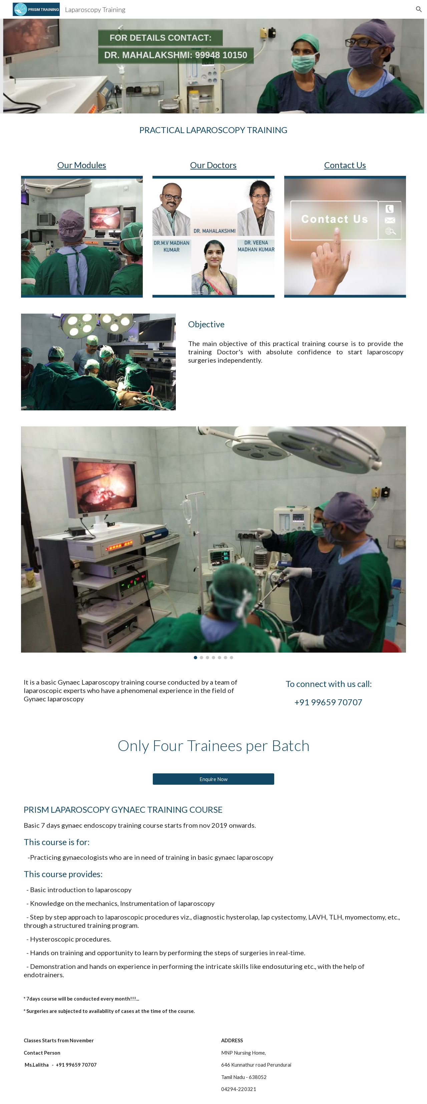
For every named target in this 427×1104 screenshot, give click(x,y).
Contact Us (345, 165)
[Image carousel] (213, 542)
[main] (213, 129)
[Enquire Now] (213, 779)
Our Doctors (213, 165)
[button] (419, 9)
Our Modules (81, 165)
